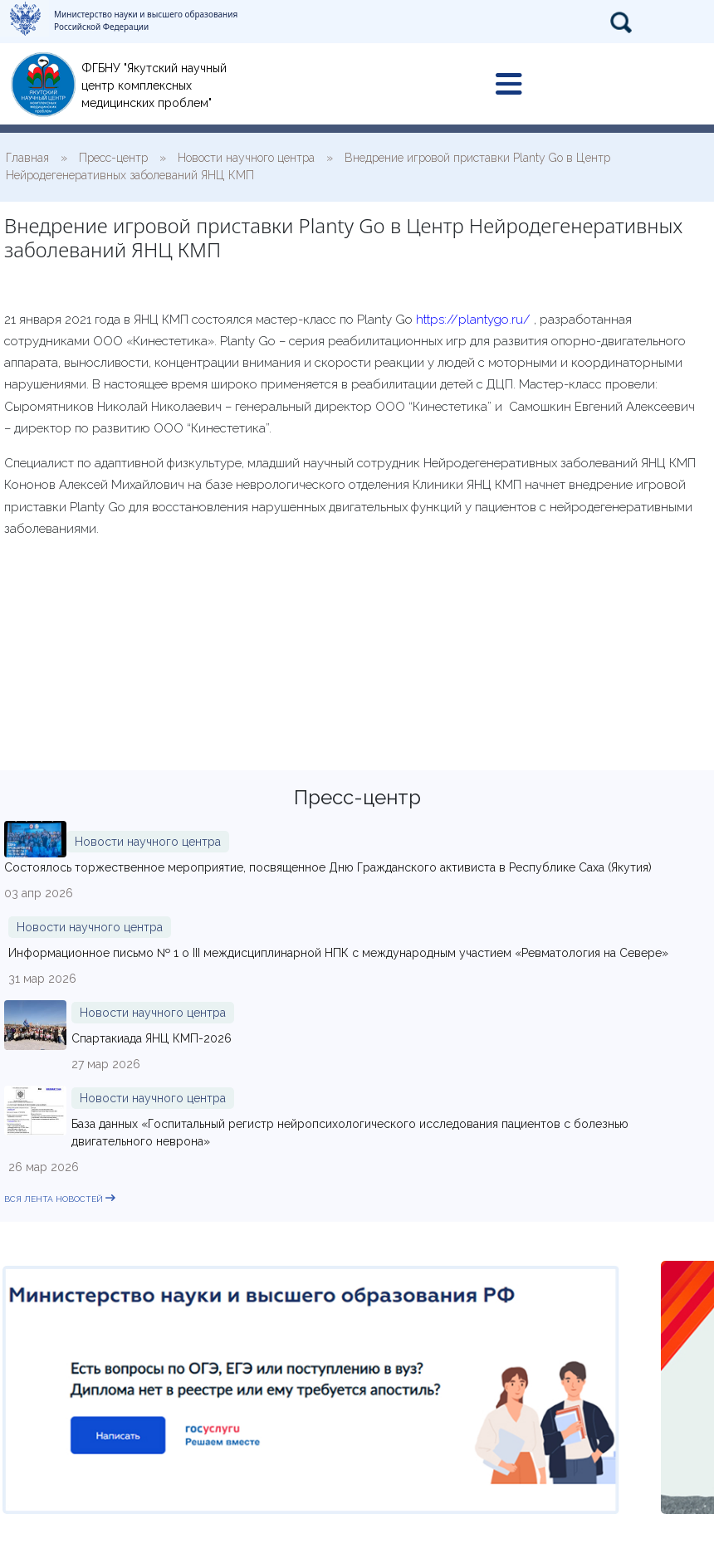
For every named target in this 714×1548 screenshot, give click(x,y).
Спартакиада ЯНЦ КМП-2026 (151, 1038)
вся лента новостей (59, 1199)
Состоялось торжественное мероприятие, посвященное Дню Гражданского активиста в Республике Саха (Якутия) (328, 867)
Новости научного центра (148, 841)
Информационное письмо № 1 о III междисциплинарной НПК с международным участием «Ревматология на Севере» (338, 953)
